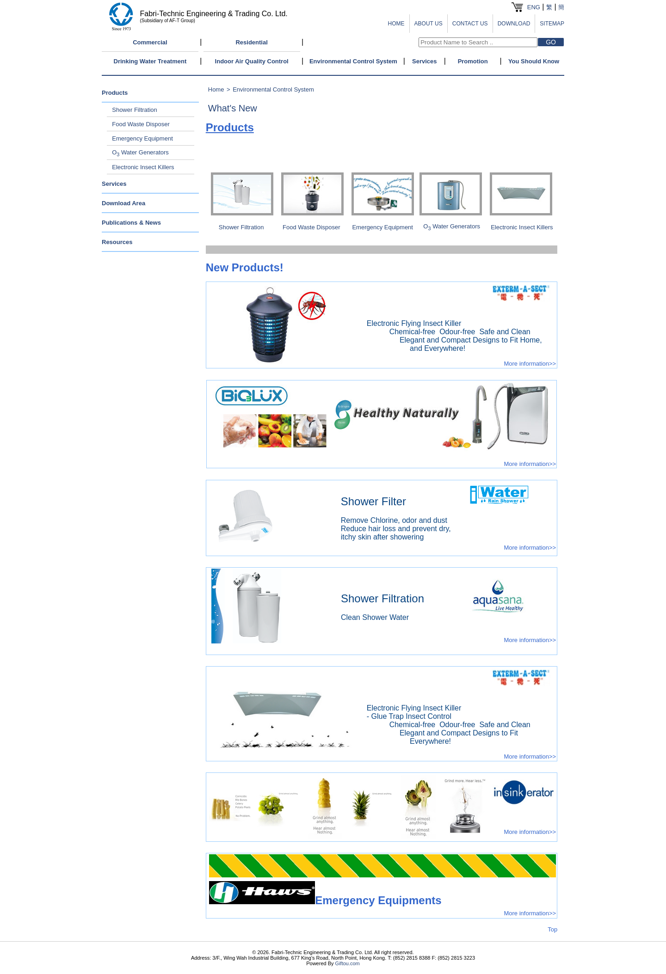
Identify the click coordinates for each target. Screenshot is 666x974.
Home (216, 89)
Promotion (473, 61)
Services (424, 61)
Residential (251, 42)
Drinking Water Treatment (150, 61)
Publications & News (131, 222)
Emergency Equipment (142, 138)
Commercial (150, 42)
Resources (117, 242)
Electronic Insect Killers (143, 167)
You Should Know (533, 61)
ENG (533, 7)
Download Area (123, 203)
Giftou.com (347, 963)
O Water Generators (140, 152)
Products (115, 92)
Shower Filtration (134, 109)
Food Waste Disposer (141, 124)
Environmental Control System (353, 61)
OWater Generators (451, 226)
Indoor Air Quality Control (252, 61)
